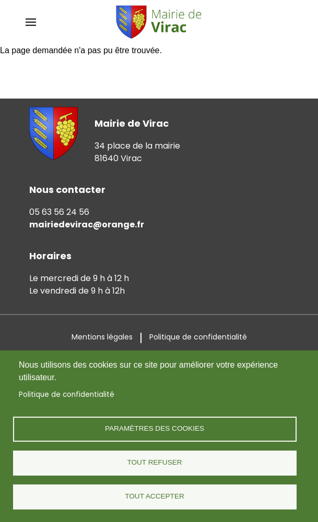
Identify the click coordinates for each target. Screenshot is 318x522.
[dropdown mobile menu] (31, 22)
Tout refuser (154, 462)
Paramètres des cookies (154, 428)
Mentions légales (102, 337)
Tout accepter (154, 496)
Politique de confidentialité (66, 394)
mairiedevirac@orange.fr (86, 224)
